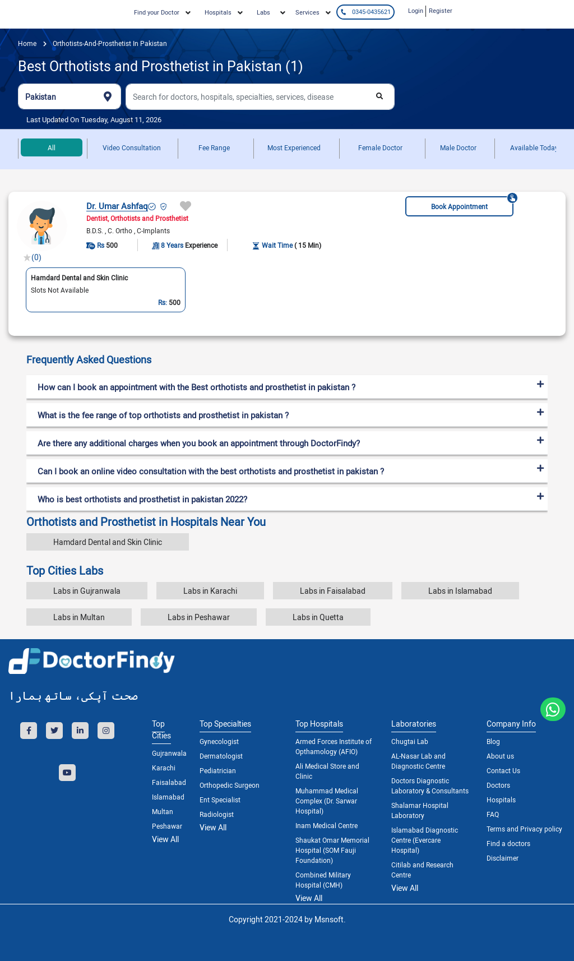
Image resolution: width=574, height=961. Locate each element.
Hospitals (501, 799)
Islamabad (167, 796)
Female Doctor (380, 147)
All (51, 147)
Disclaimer (503, 857)
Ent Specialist (220, 799)
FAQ (493, 814)
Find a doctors (508, 843)
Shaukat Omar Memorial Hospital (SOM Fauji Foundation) (332, 850)
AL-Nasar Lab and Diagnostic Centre (418, 760)
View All (165, 839)
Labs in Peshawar (199, 617)
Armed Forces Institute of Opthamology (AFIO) (333, 746)
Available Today (534, 147)
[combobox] (69, 96)
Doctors (498, 784)
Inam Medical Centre (326, 825)
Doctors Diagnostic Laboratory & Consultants (430, 785)
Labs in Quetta (318, 617)
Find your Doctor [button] (156, 12)
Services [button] (307, 12)
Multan (162, 811)
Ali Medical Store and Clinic (327, 770)
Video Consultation (132, 147)
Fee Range (214, 147)
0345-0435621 (365, 11)
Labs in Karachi (210, 590)
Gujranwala (167, 753)
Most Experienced (294, 147)
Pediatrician (218, 770)
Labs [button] (263, 12)
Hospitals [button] (218, 12)
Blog (493, 741)
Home (27, 43)
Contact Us (503, 770)
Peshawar (167, 825)
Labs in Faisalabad (332, 590)
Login (415, 10)
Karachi (163, 767)
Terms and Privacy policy (524, 828)
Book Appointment (472, 203)
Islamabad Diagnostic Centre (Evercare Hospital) (424, 839)
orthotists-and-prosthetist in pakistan (109, 43)
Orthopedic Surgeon (230, 784)
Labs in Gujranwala (87, 590)
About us (500, 755)
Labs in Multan (79, 617)
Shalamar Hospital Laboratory (419, 810)
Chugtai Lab (409, 741)
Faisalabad (167, 782)
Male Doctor (458, 147)
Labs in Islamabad (460, 590)
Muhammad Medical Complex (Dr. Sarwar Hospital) (326, 800)
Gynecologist (219, 741)
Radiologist (217, 814)
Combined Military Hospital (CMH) (323, 879)
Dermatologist (221, 755)
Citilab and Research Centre (422, 869)
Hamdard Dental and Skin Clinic (107, 542)
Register (440, 10)
